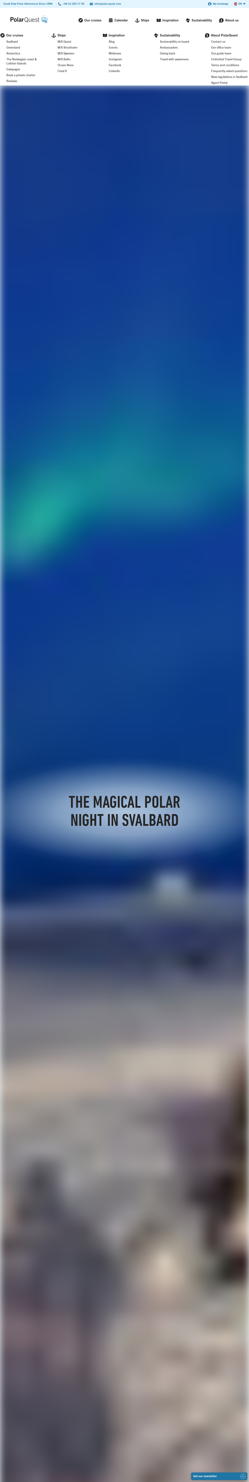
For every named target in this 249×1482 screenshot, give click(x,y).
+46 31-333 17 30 (73, 3)
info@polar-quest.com (107, 3)
